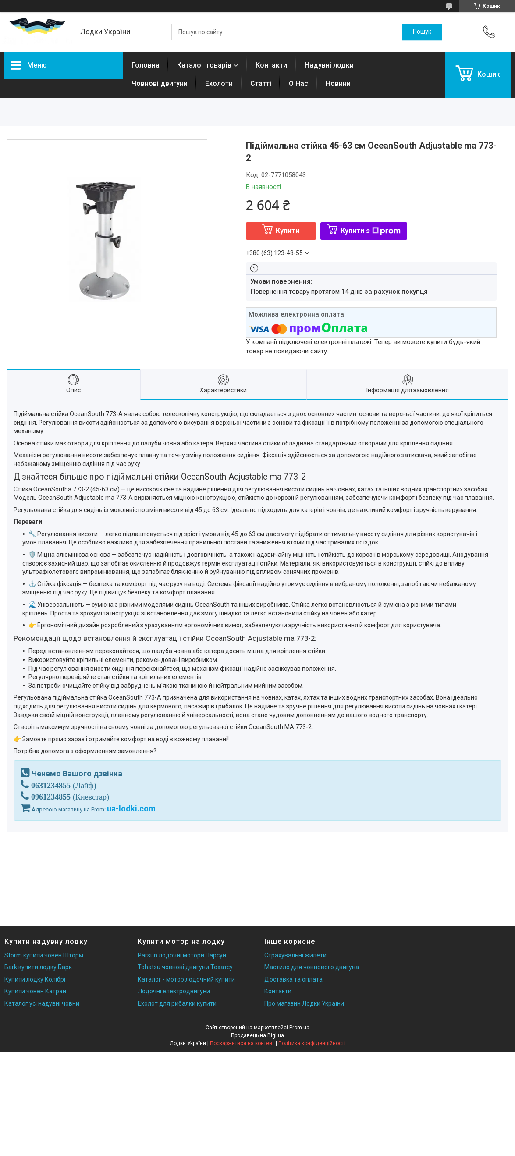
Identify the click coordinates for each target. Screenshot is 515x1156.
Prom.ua (299, 1027)
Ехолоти (219, 83)
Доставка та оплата (293, 979)
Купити (287, 231)
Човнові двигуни (159, 83)
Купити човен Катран (35, 991)
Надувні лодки (329, 65)
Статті (260, 83)
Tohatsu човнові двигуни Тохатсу (185, 967)
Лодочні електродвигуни (174, 991)
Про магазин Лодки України (304, 1003)
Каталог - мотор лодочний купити (186, 979)
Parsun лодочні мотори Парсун (182, 955)
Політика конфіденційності (311, 1043)
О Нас (298, 83)
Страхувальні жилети (295, 955)
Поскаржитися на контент (242, 1043)
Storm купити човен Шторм (43, 955)
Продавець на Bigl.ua (257, 1035)
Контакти (271, 65)
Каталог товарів (204, 65)
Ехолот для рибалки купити (177, 1003)
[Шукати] (422, 32)
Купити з (371, 231)
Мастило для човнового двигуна (311, 967)
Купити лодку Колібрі (34, 979)
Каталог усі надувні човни (41, 1003)
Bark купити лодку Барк (38, 967)
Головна (145, 65)
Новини (338, 83)
